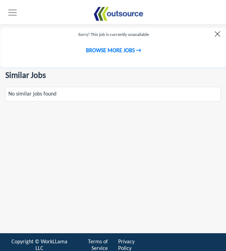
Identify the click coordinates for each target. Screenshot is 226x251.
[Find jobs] (118, 14)
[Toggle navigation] (12, 12)
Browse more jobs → (113, 51)
